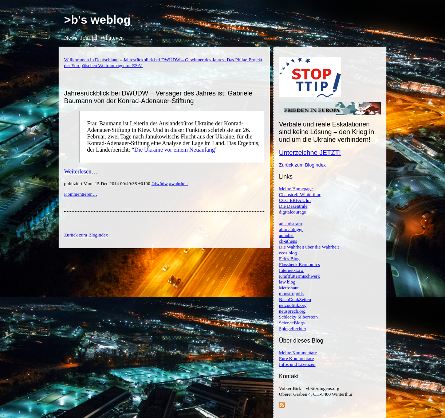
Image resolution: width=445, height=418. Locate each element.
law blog (287, 282)
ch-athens (288, 241)
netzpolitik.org (293, 305)
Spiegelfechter (292, 328)
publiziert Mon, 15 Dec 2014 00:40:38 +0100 (107, 183)
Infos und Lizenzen (297, 364)
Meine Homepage (296, 188)
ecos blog (288, 252)
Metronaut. (289, 287)
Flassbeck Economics (299, 264)
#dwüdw (159, 183)
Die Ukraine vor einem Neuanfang (174, 150)
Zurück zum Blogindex (302, 165)
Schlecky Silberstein (298, 317)
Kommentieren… (80, 194)
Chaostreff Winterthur (299, 194)
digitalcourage (292, 212)
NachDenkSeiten (295, 299)
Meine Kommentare (298, 352)
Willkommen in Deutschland (91, 59)
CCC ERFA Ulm (295, 200)
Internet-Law (291, 270)
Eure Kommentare (296, 358)
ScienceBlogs (292, 322)
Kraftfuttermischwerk (299, 276)
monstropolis (291, 293)
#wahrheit (178, 183)
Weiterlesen (77, 171)
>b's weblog (97, 19)
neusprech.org (292, 311)
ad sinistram (290, 223)
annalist (286, 235)
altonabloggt (291, 229)
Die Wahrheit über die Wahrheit (309, 247)
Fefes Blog (289, 258)
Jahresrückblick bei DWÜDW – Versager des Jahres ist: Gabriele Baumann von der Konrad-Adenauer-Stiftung (158, 97)
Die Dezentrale (293, 206)
